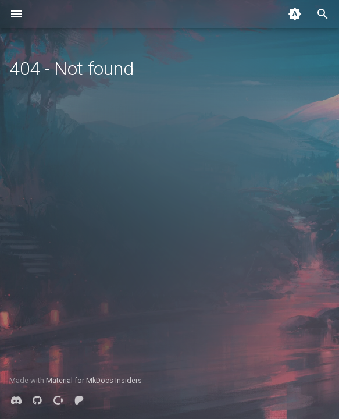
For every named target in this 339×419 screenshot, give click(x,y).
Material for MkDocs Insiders (94, 380)
